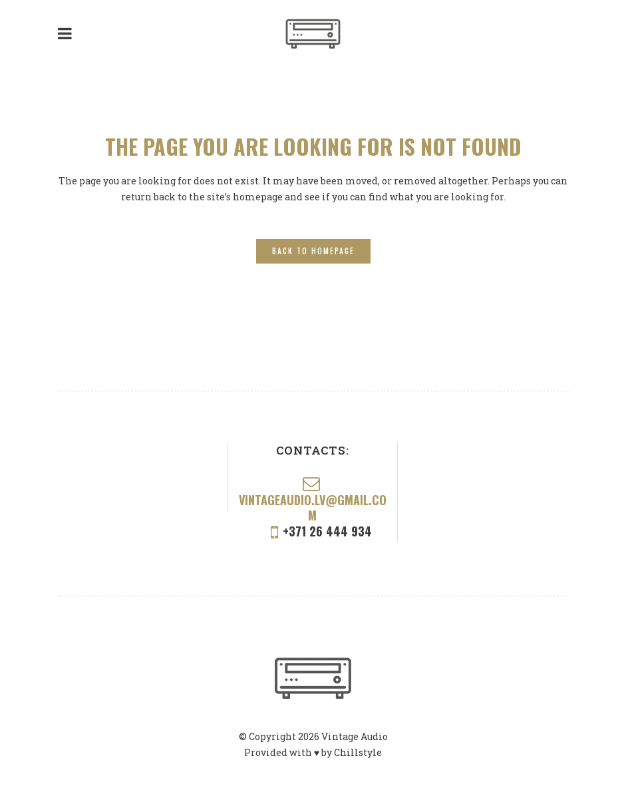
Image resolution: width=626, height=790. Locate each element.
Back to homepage (313, 251)
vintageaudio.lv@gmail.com (313, 507)
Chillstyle (358, 752)
